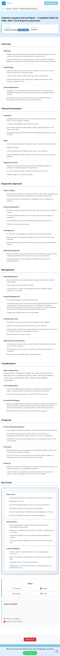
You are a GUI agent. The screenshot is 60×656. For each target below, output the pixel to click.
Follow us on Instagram (12, 621)
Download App (51, 3)
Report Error (30, 641)
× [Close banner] (56, 651)
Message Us (30, 653)
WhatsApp (17, 590)
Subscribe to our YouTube (13, 623)
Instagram (17, 596)
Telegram (43, 590)
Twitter (44, 596)
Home (3, 8)
